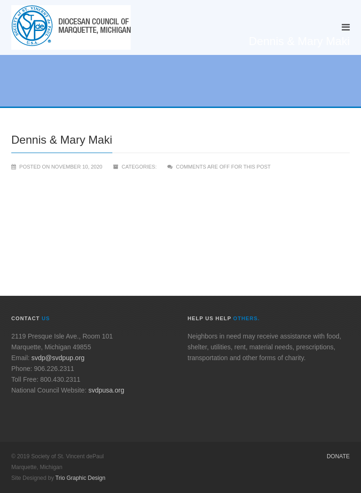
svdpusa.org (106, 390)
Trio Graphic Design (80, 478)
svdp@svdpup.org (58, 358)
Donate (338, 456)
